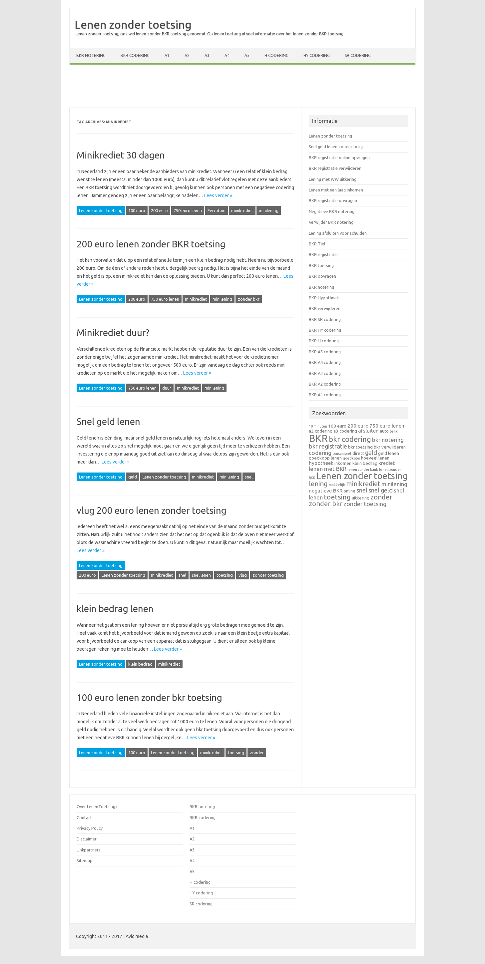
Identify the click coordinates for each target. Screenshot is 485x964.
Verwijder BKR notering (331, 222)
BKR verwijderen (324, 308)
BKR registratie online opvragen (339, 157)
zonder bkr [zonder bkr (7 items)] (325, 503)
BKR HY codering (325, 330)
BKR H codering (324, 340)
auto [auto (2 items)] (384, 431)
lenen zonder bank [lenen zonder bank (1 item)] (362, 470)
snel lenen (201, 575)
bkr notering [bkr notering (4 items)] (388, 440)
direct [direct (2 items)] (358, 453)
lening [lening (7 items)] (318, 483)
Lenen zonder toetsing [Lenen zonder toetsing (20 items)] (362, 476)
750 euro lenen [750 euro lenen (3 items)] (386, 426)
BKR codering (135, 55)
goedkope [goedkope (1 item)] (351, 458)
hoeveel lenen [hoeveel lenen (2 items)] (375, 458)
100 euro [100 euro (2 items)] (337, 426)
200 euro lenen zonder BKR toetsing (151, 244)
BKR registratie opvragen (333, 200)
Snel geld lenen (108, 421)
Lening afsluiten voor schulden (338, 233)
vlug (243, 575)
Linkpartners (89, 849)
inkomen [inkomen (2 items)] (342, 463)
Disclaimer (87, 838)
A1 (167, 55)
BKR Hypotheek (324, 297)
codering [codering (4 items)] (320, 453)
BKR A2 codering (325, 384)
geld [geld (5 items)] (371, 452)
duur (166, 388)
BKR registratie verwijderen (335, 168)
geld (132, 477)
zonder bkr (248, 299)
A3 (207, 55)
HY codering (316, 55)
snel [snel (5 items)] (361, 490)
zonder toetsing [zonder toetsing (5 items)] (364, 503)
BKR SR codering (325, 319)
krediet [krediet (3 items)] (386, 463)
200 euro (159, 210)
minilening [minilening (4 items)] (394, 484)
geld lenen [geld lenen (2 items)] (388, 453)
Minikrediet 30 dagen (121, 155)
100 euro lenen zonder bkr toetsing (149, 697)
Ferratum (217, 210)
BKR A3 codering (325, 373)
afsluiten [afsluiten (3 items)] (368, 431)
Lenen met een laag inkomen (336, 189)
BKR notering (91, 55)
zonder (257, 752)
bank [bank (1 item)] (394, 431)
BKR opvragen (322, 276)
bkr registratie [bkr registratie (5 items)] (328, 446)
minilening (268, 210)
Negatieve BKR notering (331, 211)
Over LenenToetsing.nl (98, 806)
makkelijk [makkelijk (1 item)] (337, 485)
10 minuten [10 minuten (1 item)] (318, 426)
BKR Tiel (317, 243)
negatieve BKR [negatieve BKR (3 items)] (325, 490)
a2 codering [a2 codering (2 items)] (320, 431)
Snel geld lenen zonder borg (336, 146)
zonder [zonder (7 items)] (381, 497)
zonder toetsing (268, 575)
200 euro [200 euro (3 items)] (357, 426)
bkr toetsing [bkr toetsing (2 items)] (360, 447)
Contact (84, 817)
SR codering (358, 55)
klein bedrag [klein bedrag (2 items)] (364, 463)
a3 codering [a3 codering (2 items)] (345, 431)
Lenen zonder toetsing (133, 24)
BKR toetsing (321, 265)
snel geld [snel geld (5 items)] (380, 490)
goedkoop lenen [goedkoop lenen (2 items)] (325, 458)
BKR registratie (323, 254)
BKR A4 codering (325, 362)
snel (248, 477)
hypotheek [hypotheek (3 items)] (321, 463)
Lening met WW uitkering (332, 179)
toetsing (225, 575)
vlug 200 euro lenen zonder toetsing (152, 510)
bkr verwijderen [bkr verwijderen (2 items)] (390, 447)
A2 (187, 55)
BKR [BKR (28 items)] (318, 438)
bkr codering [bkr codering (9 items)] (350, 439)
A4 (227, 55)
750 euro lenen (188, 210)
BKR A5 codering (325, 351)
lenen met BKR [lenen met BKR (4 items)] (327, 469)
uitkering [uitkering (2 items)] (360, 497)
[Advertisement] (242, 88)
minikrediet (242, 210)
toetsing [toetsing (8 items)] (337, 497)
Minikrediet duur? (113, 332)
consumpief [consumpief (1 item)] (341, 454)
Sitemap (85, 860)
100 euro (136, 210)
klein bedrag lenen (115, 608)
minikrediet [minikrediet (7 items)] (363, 483)
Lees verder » (218, 195)
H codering (276, 55)
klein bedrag (140, 664)
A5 (246, 55)
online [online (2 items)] (349, 490)
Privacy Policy (90, 828)
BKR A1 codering (325, 394)
